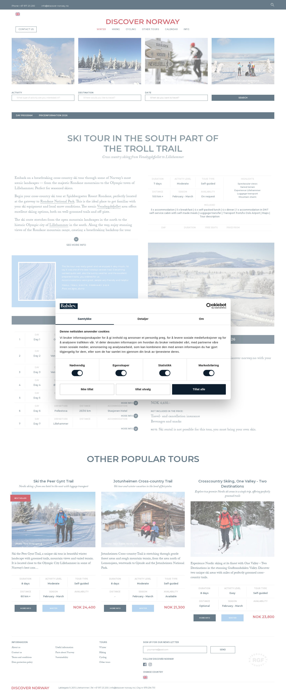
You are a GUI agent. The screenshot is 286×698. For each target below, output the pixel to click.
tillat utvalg (143, 389)
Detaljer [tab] (143, 318)
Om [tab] (201, 318)
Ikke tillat (87, 389)
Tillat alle (199, 389)
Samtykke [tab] (85, 318)
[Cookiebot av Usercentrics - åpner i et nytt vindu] (209, 306)
